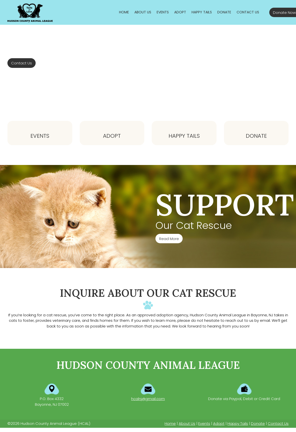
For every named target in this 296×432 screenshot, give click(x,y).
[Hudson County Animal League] (30, 12)
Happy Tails (184, 136)
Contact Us (278, 423)
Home (170, 423)
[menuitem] (124, 12)
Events (39, 136)
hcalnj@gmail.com (148, 398)
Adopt (112, 136)
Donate (256, 136)
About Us (187, 423)
